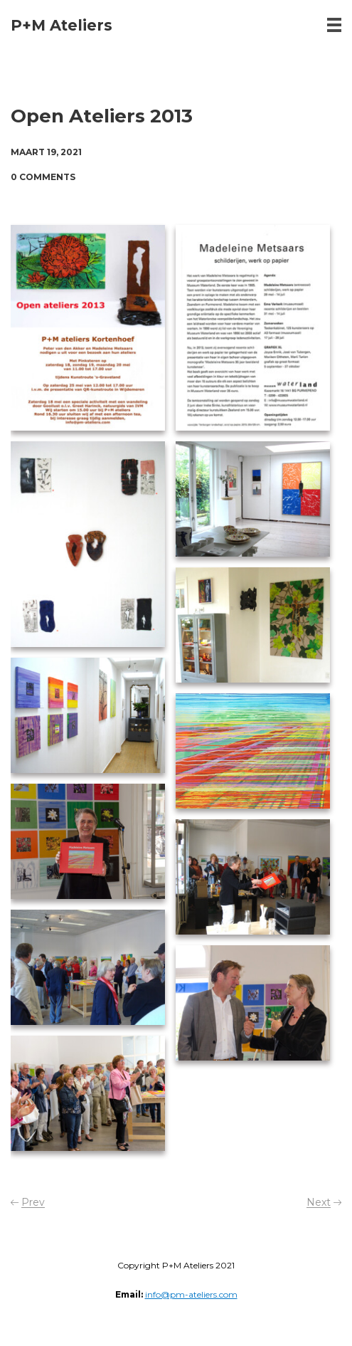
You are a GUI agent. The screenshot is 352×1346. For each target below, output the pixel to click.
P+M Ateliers (61, 25)
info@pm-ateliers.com (191, 1294)
